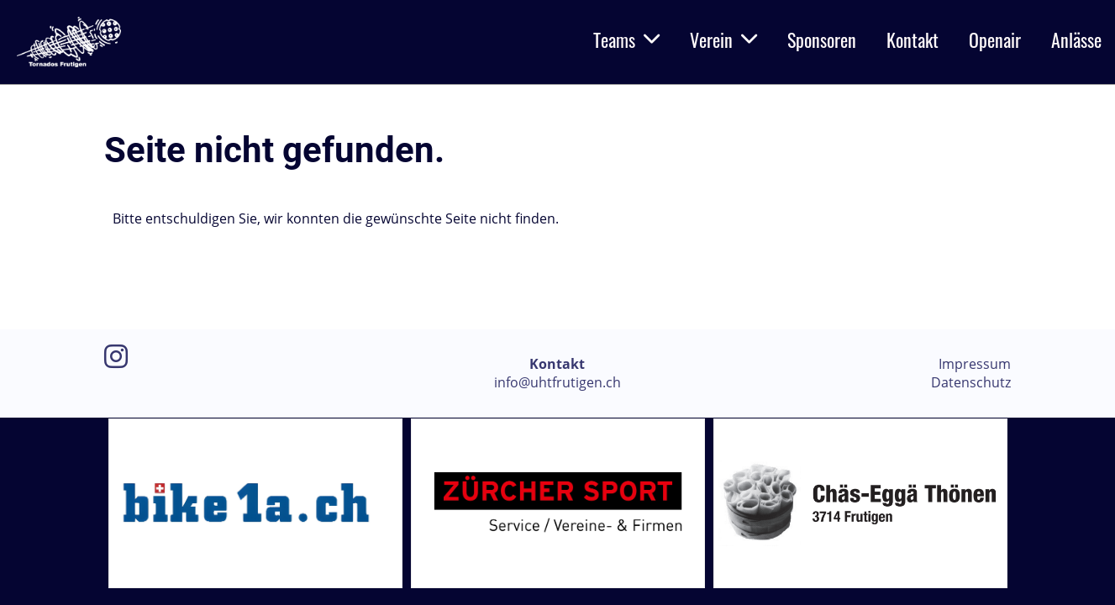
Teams (626, 39)
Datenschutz (971, 382)
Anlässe (1076, 39)
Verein (723, 39)
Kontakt (912, 39)
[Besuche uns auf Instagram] (116, 356)
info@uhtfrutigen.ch (557, 382)
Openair (995, 39)
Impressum (975, 364)
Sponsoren (821, 39)
